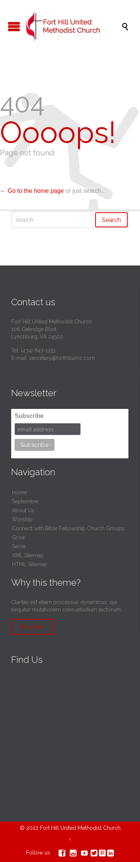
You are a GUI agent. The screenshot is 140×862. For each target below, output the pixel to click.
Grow (18, 537)
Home (19, 492)
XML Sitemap (28, 555)
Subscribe (29, 416)
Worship (22, 519)
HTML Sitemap (29, 564)
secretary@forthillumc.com (62, 358)
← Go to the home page (32, 191)
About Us (23, 510)
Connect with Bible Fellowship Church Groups (68, 528)
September (25, 501)
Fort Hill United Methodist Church (80, 828)
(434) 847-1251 (38, 350)
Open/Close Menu (14, 26)
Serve (18, 546)
